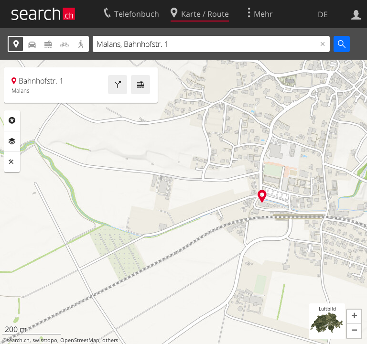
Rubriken (12, 120)
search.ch (18, 340)
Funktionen (12, 162)
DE (323, 14)
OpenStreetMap (79, 340)
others (110, 340)
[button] (354, 317)
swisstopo (44, 340)
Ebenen (12, 141)
